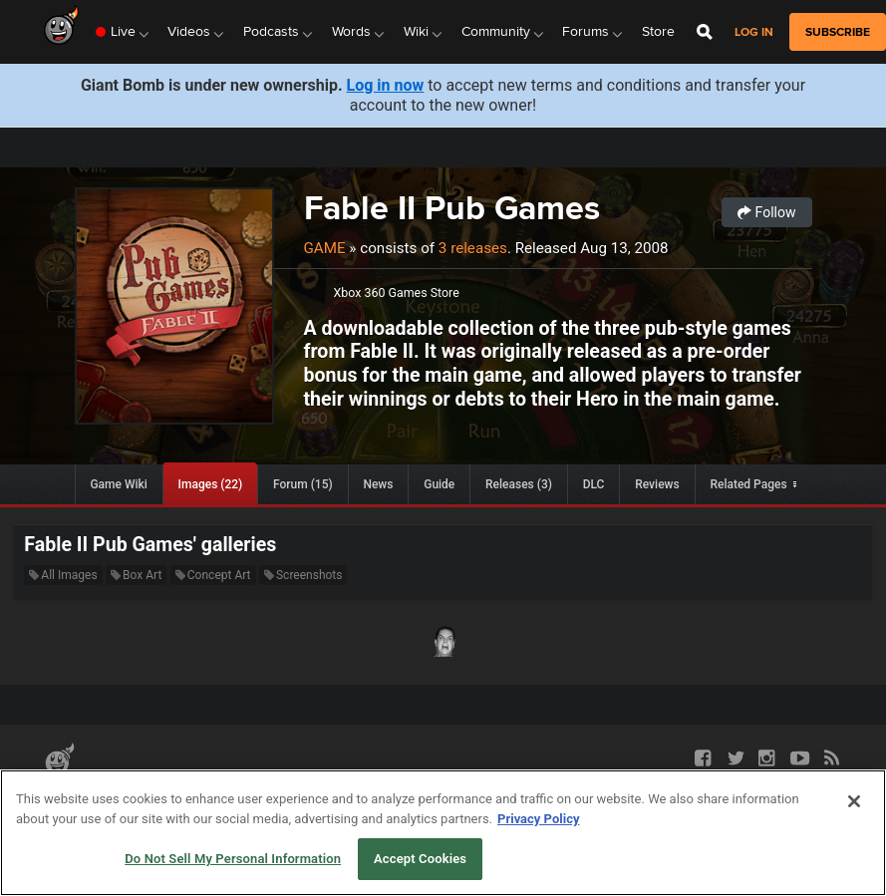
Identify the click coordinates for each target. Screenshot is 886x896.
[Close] (854, 801)
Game (325, 248)
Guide (439, 484)
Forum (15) (303, 484)
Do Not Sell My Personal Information (233, 858)
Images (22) (210, 484)
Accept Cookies (420, 858)
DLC (594, 484)
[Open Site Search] (705, 32)
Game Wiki (118, 484)
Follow (766, 212)
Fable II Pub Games (452, 207)
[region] (443, 832)
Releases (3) (518, 484)
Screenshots (303, 575)
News (378, 484)
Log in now (386, 85)
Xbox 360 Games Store (396, 292)
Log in (754, 32)
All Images (63, 575)
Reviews (657, 484)
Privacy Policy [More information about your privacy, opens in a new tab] (538, 818)
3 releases (473, 248)
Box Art (136, 575)
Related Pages (748, 484)
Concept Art (213, 575)
